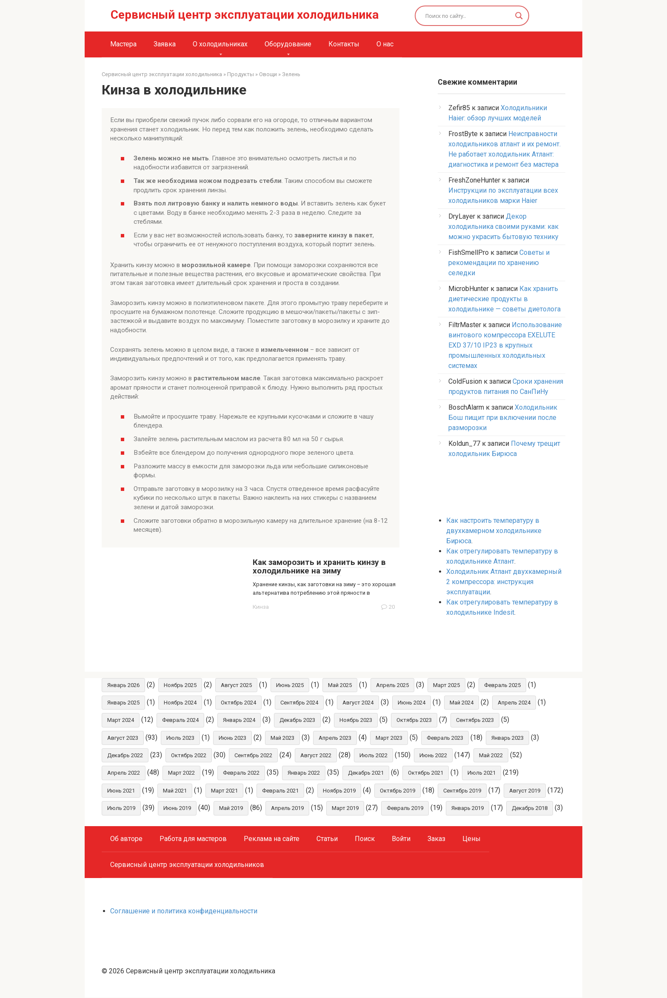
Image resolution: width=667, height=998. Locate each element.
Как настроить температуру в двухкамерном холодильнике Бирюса (494, 530)
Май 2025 (340, 685)
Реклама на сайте (271, 839)
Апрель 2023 (335, 738)
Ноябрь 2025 (180, 685)
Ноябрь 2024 (180, 702)
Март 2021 (224, 791)
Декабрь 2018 (529, 808)
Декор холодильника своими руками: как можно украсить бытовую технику (503, 226)
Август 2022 (315, 756)
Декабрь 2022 (125, 756)
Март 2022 (181, 773)
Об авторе (126, 839)
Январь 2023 (507, 738)
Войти (401, 839)
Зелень (291, 74)
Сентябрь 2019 (462, 791)
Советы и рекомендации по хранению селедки (499, 262)
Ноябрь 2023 (355, 720)
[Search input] (468, 16)
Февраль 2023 (445, 738)
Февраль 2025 (502, 685)
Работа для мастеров (193, 839)
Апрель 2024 (514, 702)
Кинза (261, 606)
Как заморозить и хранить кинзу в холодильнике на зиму (319, 566)
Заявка (165, 44)
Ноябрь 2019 (339, 791)
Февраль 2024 (180, 720)
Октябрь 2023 (414, 720)
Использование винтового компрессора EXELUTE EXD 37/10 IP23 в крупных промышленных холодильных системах (505, 345)
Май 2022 (491, 756)
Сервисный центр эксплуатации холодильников (187, 865)
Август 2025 (236, 685)
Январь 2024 (239, 720)
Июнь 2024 (411, 702)
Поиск (365, 839)
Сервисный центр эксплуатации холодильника (245, 15)
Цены (471, 839)
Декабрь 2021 (366, 773)
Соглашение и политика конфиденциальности (183, 911)
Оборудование (288, 44)
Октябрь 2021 (425, 773)
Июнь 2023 (232, 738)
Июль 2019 (121, 808)
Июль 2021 (481, 773)
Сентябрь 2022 (253, 756)
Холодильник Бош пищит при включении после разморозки (502, 417)
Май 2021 (175, 791)
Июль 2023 (180, 738)
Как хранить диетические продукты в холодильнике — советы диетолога (504, 299)
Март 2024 (120, 720)
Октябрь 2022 (188, 756)
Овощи (268, 74)
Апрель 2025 (392, 685)
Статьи (327, 839)
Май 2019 (231, 808)
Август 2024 (357, 702)
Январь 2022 (304, 773)
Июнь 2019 (177, 808)
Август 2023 (122, 738)
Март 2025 (446, 685)
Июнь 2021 (121, 791)
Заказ (436, 839)
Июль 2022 (373, 756)
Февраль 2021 (280, 791)
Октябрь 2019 (397, 791)
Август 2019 (524, 791)
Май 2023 (282, 738)
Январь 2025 (123, 702)
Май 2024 (461, 702)
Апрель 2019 (287, 808)
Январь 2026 (123, 685)
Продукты (240, 74)
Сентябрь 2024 (299, 702)
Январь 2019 (467, 808)
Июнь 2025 (290, 685)
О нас (384, 44)
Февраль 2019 (405, 808)
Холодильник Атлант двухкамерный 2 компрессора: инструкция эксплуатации (504, 581)
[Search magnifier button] (519, 16)
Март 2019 (345, 808)
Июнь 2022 (433, 756)
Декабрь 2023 (297, 720)
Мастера (123, 44)
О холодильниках (220, 44)
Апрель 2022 (123, 773)
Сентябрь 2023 (475, 720)
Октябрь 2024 (238, 702)
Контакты (343, 44)
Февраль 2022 (241, 773)
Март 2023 (389, 738)
